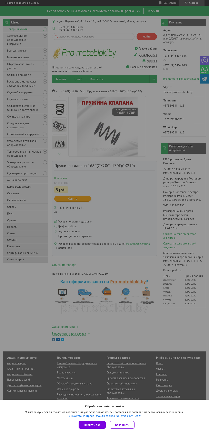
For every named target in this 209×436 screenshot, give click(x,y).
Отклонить (122, 424)
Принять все (92, 424)
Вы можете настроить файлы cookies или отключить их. (103, 415)
